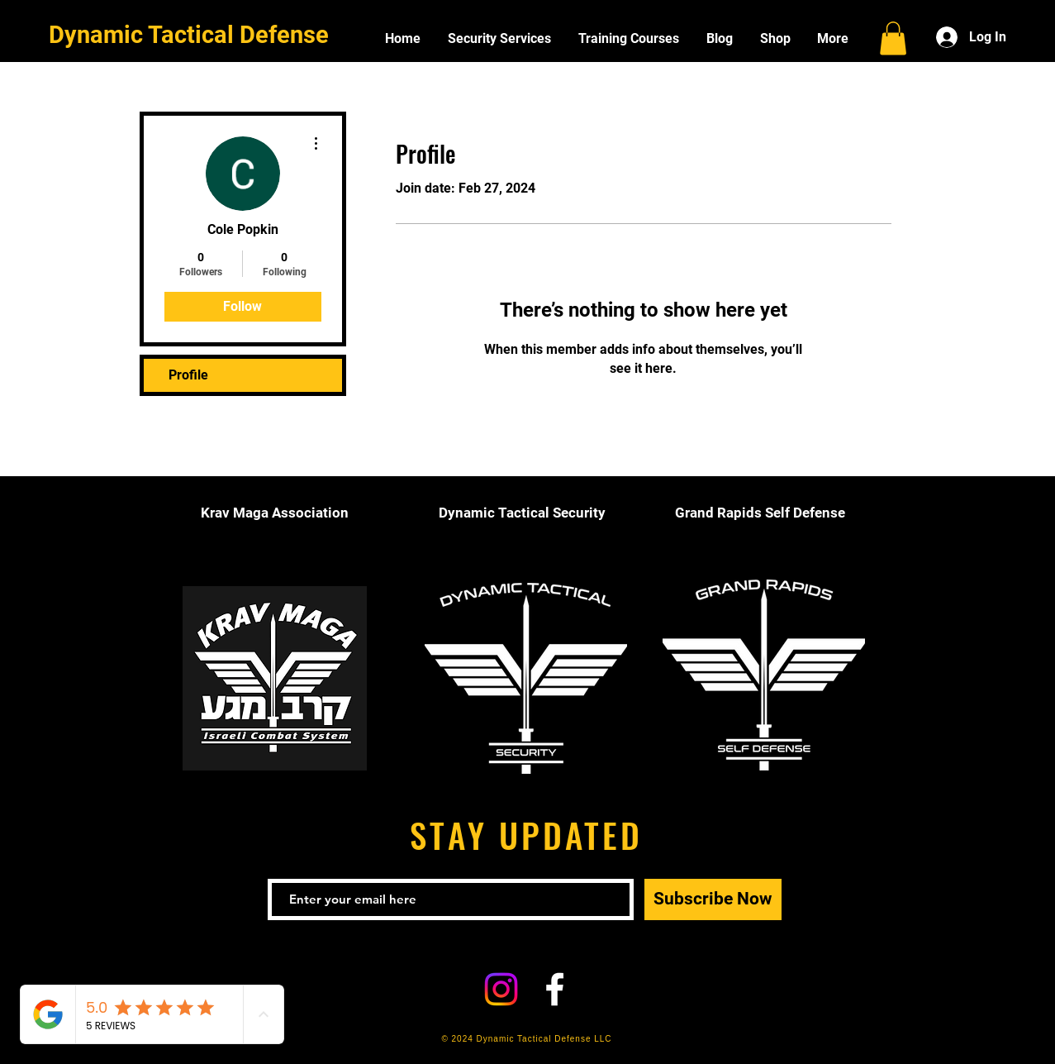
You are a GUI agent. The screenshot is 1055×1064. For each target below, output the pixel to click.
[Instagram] (501, 989)
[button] (893, 38)
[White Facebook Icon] (555, 989)
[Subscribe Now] (713, 899)
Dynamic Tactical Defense (189, 35)
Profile (188, 375)
